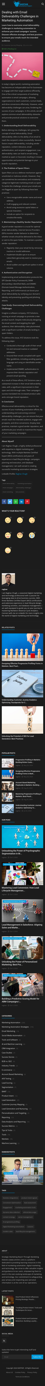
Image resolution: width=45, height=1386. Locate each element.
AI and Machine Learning (12, 1044)
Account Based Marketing (12, 1074)
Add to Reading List (9, 49)
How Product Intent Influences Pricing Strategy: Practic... (27, 1298)
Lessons (30, 1227)
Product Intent (8, 1096)
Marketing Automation (11, 1022)
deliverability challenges (23, 488)
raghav (4, 589)
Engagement (7, 1207)
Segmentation (7, 1087)
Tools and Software (10, 1040)
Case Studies (7, 1052)
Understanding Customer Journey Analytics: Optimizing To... (28, 806)
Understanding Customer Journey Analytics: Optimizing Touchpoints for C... (19, 701)
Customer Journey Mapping (12, 45)
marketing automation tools (25, 1207)
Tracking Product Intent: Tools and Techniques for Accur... (29, 1309)
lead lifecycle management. (25, 1231)
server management (25, 1217)
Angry (20, 542)
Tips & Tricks (7, 1130)
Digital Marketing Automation (13, 1227)
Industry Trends (8, 1065)
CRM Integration (8, 1048)
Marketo (5, 1139)
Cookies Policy (20, 1372)
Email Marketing (8, 1031)
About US (9, 1372)
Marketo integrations (10, 1198)
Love (32, 527)
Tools (4, 1134)
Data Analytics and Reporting (14, 1121)
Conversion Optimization (12, 1203)
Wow (8, 557)
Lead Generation (8, 1100)
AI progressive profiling (11, 1222)
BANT (4, 1091)
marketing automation (25, 483)
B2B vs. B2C (7, 1061)
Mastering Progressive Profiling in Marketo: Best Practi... (29, 795)
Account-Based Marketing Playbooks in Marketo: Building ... (28, 784)
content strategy (9, 1217)
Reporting (6, 1117)
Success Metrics (8, 1126)
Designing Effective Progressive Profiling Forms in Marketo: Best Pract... (22, 664)
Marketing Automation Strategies (15, 1027)
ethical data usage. (29, 1212)
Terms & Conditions (22, 1377)
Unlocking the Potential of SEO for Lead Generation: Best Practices (18, 737)
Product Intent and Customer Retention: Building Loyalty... (27, 1320)
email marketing (8, 492)
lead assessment (30, 1203)
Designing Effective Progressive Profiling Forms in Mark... (28, 772)
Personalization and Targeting (14, 1113)
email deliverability (9, 483)
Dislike (20, 527)
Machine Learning (9, 1143)
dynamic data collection (11, 1212)
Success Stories (8, 1057)
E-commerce (7, 1070)
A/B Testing (6, 1078)
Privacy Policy (32, 1372)
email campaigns (8, 488)
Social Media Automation (12, 1035)
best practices (20, 492)
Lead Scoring (7, 1083)
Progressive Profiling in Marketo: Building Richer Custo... (28, 761)
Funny (8, 542)
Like (7, 527)
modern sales (8, 1231)
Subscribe (37, 1357)
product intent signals (29, 1198)
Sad (31, 542)
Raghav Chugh (21, 474)
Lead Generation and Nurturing (15, 1108)
